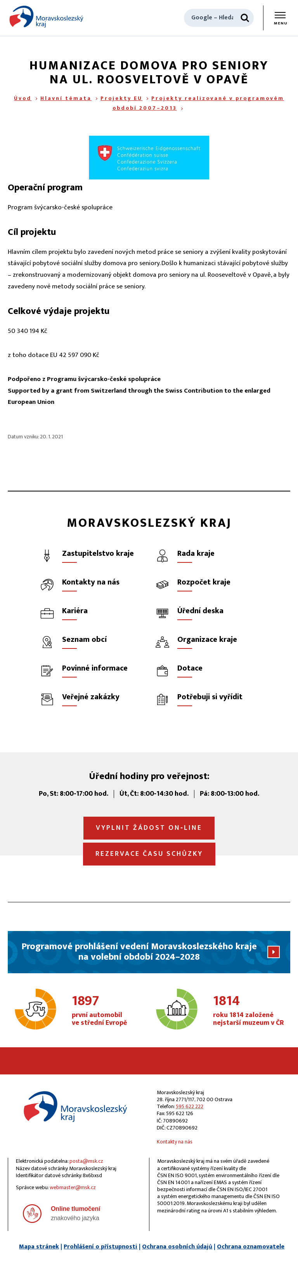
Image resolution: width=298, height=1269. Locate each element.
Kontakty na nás (174, 1141)
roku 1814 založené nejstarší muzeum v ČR (249, 1011)
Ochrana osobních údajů (177, 1246)
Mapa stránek (39, 1246)
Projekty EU (121, 98)
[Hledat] (245, 18)
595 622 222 (189, 1106)
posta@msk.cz (86, 1161)
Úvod (22, 98)
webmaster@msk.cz (73, 1187)
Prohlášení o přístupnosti (100, 1246)
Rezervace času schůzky (149, 854)
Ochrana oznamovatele (250, 1246)
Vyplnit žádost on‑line (149, 828)
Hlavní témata (66, 98)
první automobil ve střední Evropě (108, 1011)
